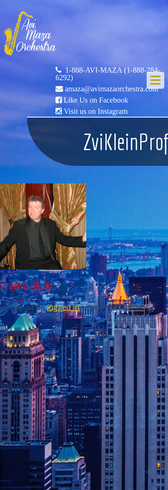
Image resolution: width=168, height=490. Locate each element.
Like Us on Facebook (96, 100)
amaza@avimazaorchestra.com (111, 88)
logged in (63, 307)
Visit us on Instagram (96, 111)
